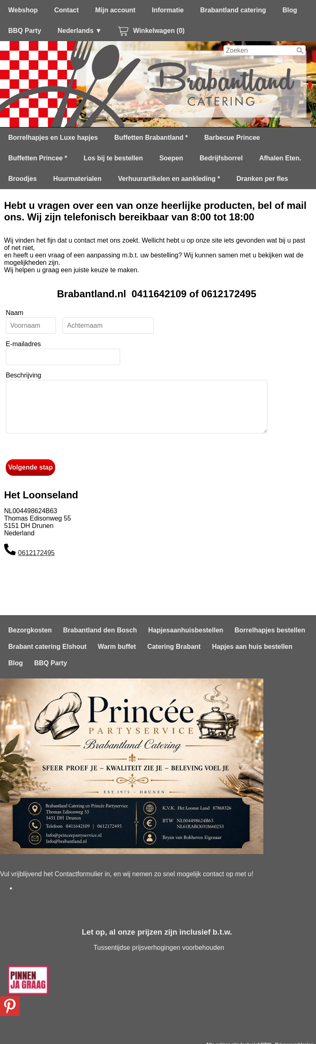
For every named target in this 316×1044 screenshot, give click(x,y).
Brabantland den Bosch (100, 630)
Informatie (168, 10)
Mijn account (115, 10)
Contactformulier (79, 873)
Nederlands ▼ (80, 30)
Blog (289, 10)
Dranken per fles (262, 178)
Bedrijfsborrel (221, 158)
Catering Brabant (174, 646)
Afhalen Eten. (280, 158)
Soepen (171, 158)
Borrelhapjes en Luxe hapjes (53, 137)
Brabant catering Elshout (47, 646)
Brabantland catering (233, 10)
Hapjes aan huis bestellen (252, 646)
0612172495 (36, 562)
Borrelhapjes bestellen (270, 630)
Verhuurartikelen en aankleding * (169, 178)
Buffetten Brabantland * (151, 137)
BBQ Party (24, 30)
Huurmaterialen (77, 178)
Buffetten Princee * (37, 158)
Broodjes (22, 178)
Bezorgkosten (30, 630)
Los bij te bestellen (113, 158)
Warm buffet (117, 646)
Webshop (23, 10)
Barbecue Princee (232, 137)
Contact (66, 10)
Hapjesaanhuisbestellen (185, 630)
